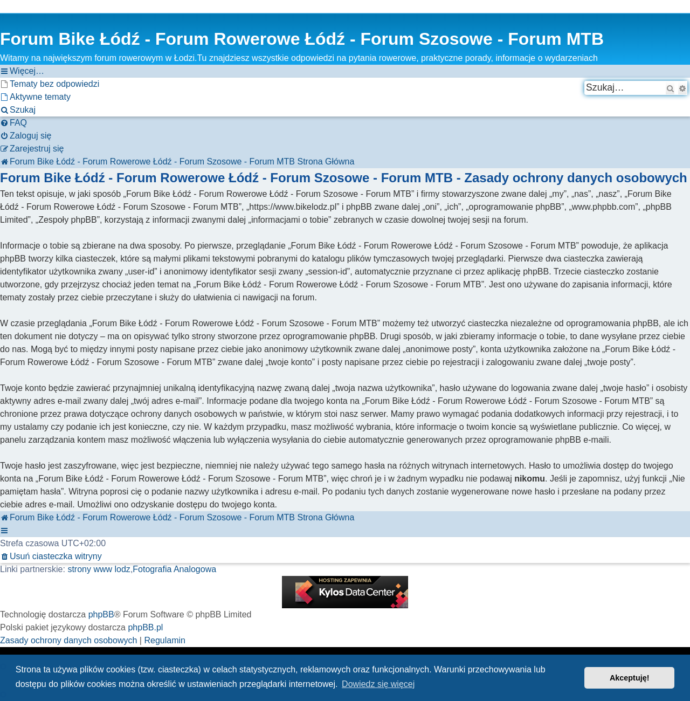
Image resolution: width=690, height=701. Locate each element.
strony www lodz (98, 569)
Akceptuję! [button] (630, 677)
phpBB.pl (145, 627)
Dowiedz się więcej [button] (378, 684)
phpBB (101, 614)
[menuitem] (49, 84)
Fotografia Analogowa (174, 569)
